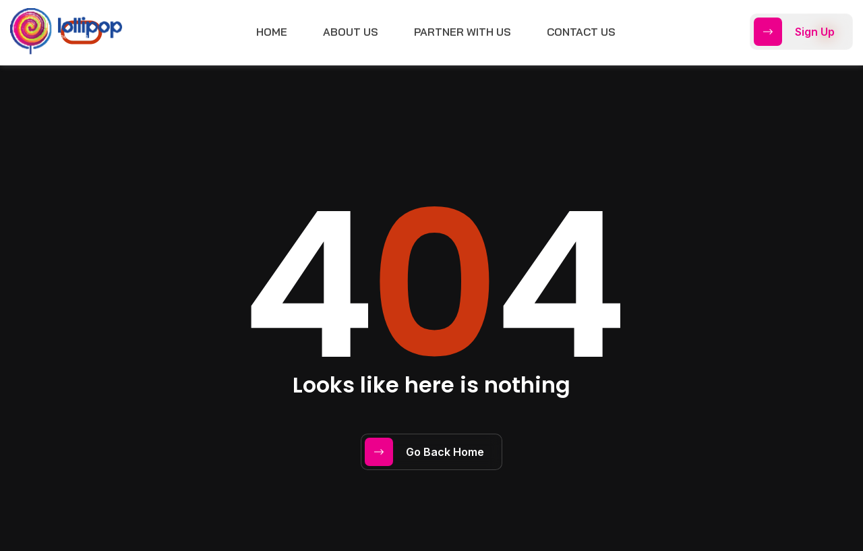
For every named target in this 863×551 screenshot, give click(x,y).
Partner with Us (462, 31)
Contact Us (581, 31)
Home (271, 31)
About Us (350, 31)
